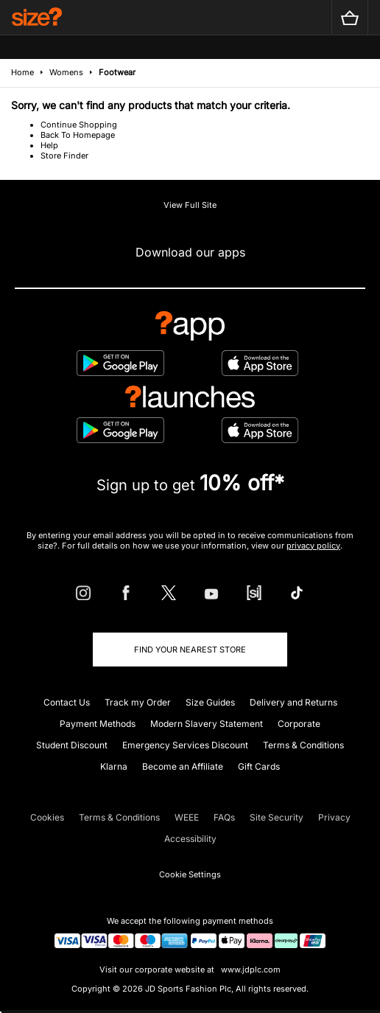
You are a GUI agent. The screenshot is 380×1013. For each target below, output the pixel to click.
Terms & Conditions (303, 745)
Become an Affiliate (182, 766)
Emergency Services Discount (185, 745)
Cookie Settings (190, 874)
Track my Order (138, 702)
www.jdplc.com (250, 969)
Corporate (299, 723)
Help (49, 145)
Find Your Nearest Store (190, 649)
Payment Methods (98, 723)
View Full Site (190, 205)
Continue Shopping (79, 124)
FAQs (224, 817)
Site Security (276, 817)
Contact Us (66, 702)
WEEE (187, 817)
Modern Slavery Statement (206, 723)
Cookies (47, 817)
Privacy (334, 817)
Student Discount (72, 745)
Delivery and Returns (293, 702)
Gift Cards (259, 766)
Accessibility (190, 838)
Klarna (113, 766)
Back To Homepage (78, 135)
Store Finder (64, 155)
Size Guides (210, 702)
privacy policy (313, 545)
